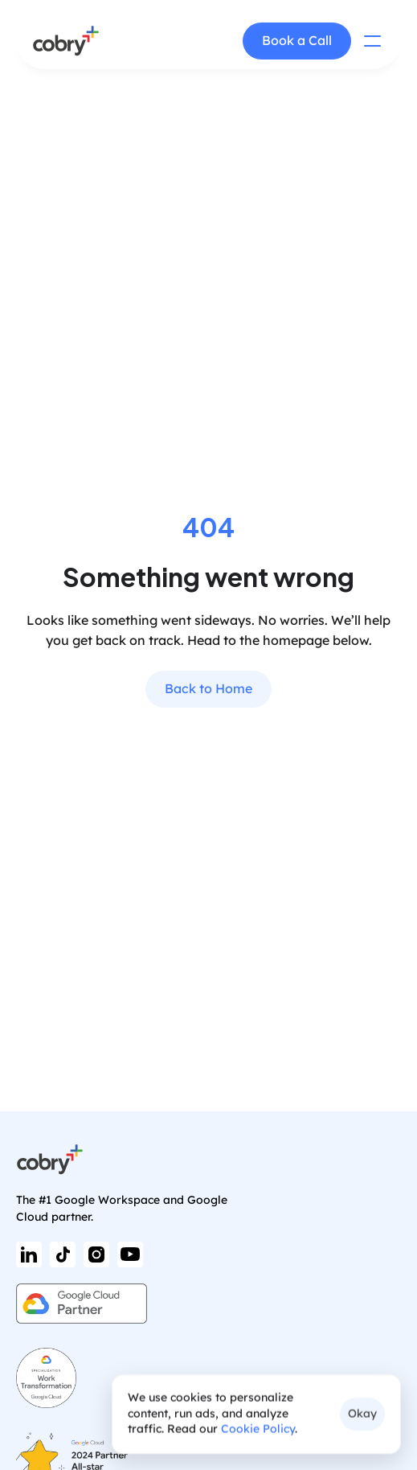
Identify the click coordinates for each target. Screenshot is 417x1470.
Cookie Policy (258, 1429)
